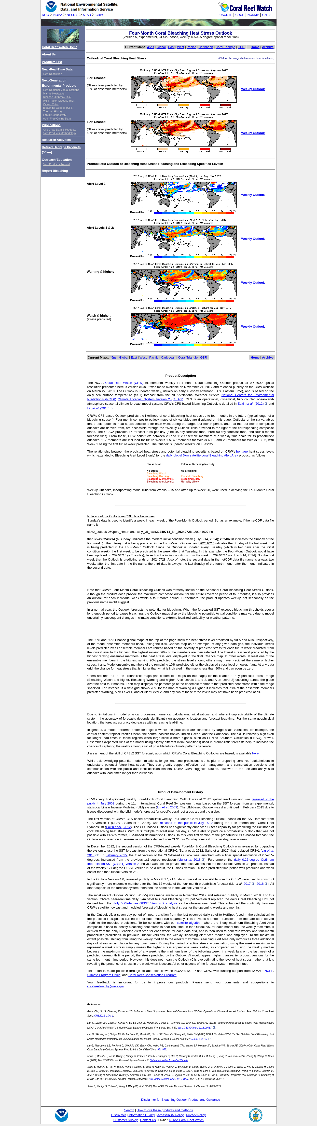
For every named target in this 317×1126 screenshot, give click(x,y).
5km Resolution (52, 73)
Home (255, 47)
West (180, 47)
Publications (51, 125)
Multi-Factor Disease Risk (58, 100)
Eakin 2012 (118, 827)
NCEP (268, 971)
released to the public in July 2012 (186, 823)
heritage (242, 451)
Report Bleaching (55, 171)
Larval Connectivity (55, 114)
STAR (87, 15)
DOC (45, 15)
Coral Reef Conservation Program (152, 975)
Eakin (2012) (252, 403)
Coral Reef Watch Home (60, 47)
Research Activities (56, 140)
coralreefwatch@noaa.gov (105, 986)
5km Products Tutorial (56, 164)
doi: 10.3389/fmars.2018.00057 (196, 1027)
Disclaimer (118, 1115)
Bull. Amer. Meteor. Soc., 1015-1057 (168, 1079)
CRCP (239, 15)
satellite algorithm (189, 923)
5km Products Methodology (60, 133)
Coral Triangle (225, 47)
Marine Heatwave (54, 93)
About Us (49, 54)
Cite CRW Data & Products (59, 129)
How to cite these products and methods (165, 1110)
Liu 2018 (192, 859)
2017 (249, 883)
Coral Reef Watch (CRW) (124, 383)
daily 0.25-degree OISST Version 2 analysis (145, 903)
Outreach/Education (57, 159)
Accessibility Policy (170, 1115)
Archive (268, 47)
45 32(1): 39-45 (200, 1039)
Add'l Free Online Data (57, 118)
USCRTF (226, 15)
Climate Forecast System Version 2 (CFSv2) (150, 399)
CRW (99, 15)
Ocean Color (51, 104)
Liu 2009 (167, 807)
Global (161, 47)
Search (129, 1110)
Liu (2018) (100, 408)
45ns (150, 47)
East (171, 47)
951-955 (161, 1049)
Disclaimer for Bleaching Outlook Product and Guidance (180, 1099)
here (255, 753)
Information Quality (141, 1115)
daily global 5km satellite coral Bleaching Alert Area (202, 455)
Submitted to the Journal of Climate (169, 1060)
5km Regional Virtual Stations (61, 89)
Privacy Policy (196, 1115)
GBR (241, 47)
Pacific (191, 47)
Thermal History (53, 111)
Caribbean (206, 47)
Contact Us (148, 1120)
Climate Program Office (104, 975)
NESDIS (73, 15)
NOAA (57, 15)
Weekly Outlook (253, 89)
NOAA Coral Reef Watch (186, 1120)
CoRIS (267, 15)
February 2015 (116, 855)
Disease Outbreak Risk (57, 96)
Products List (52, 62)
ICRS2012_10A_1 (103, 1015)
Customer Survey (125, 1120)
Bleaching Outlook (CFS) (58, 107)
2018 (262, 883)
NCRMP (253, 15)
